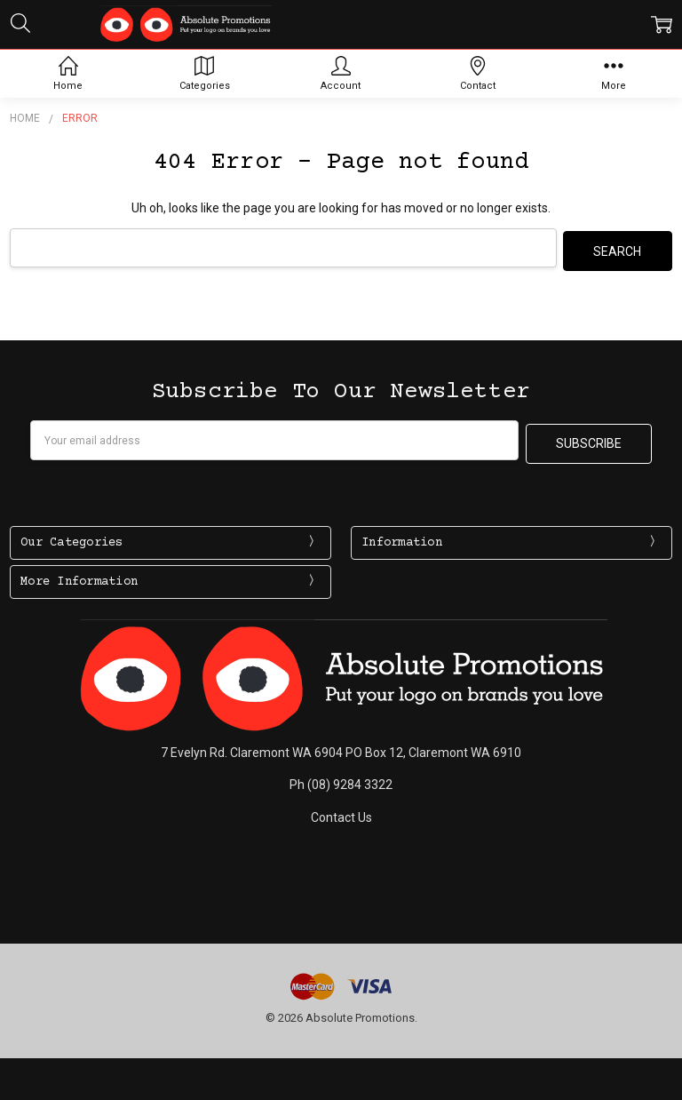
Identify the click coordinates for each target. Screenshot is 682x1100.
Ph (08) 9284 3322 (341, 778)
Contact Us (341, 810)
